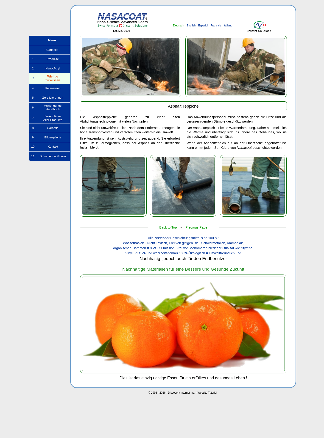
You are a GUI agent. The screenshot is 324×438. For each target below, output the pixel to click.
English (191, 25)
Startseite (50, 50)
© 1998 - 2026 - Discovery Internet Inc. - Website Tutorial (182, 392)
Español (203, 25)
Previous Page (196, 227)
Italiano (227, 25)
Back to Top (168, 227)
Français (215, 25)
